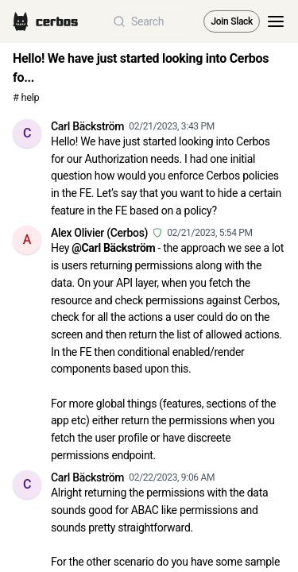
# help (26, 97)
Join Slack (232, 21)
